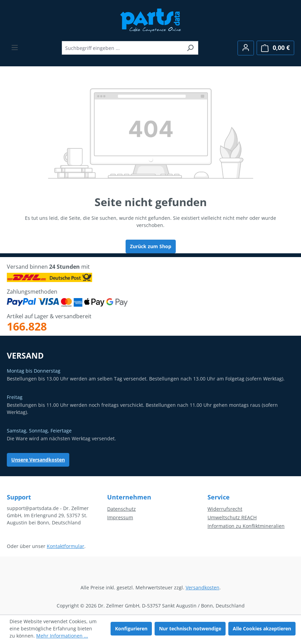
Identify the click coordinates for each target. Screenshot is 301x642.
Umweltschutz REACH (232, 517)
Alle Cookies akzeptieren (262, 628)
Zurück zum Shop (150, 246)
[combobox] (122, 48)
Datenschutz (121, 509)
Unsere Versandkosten (38, 459)
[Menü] (15, 47)
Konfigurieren (131, 628)
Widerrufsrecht (224, 509)
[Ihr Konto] (246, 48)
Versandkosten (202, 587)
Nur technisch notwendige (190, 628)
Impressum (120, 517)
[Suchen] (190, 48)
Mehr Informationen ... (62, 635)
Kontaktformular (65, 546)
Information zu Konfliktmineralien (246, 526)
